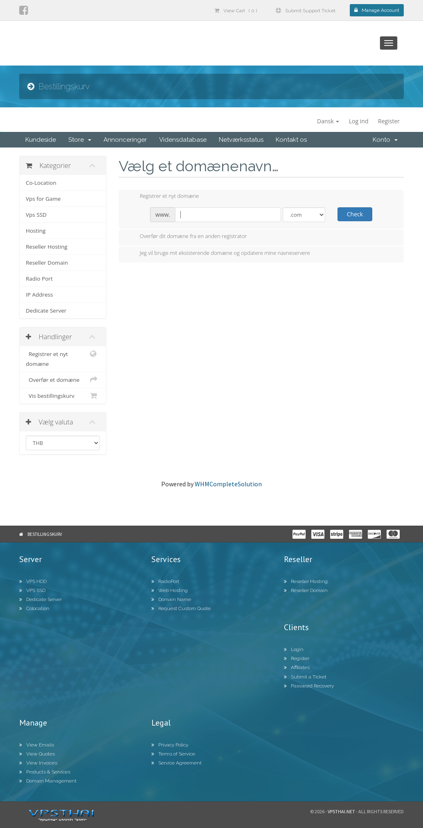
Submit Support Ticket (305, 11)
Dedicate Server (46, 310)
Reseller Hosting (47, 246)
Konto (385, 139)
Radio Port (39, 278)
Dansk (328, 121)
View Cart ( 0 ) (235, 11)
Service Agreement (176, 763)
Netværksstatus (241, 139)
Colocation (34, 608)
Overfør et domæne (63, 380)
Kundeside (40, 139)
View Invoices (38, 763)
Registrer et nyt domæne (63, 358)
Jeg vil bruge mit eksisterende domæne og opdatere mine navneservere (218, 253)
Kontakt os (291, 139)
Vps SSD (36, 214)
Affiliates (297, 667)
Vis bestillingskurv (63, 396)
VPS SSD (32, 590)
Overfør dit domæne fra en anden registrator (187, 236)
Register (389, 121)
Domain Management (47, 781)
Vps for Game (43, 198)
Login (294, 649)
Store (79, 139)
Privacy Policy (169, 745)
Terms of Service (173, 754)
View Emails (36, 745)
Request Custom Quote (181, 608)
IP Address (39, 294)
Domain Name (171, 599)
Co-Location (41, 182)
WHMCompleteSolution (228, 484)
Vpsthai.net (341, 811)
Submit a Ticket (305, 677)
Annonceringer (125, 139)
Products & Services (44, 772)
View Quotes (37, 754)
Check (355, 214)
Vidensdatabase (183, 139)
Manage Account (376, 10)
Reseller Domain (47, 262)
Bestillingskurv (44, 534)
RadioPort (165, 581)
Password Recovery (309, 686)
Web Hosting (169, 590)
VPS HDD (33, 581)
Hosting (35, 230)
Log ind (359, 121)
